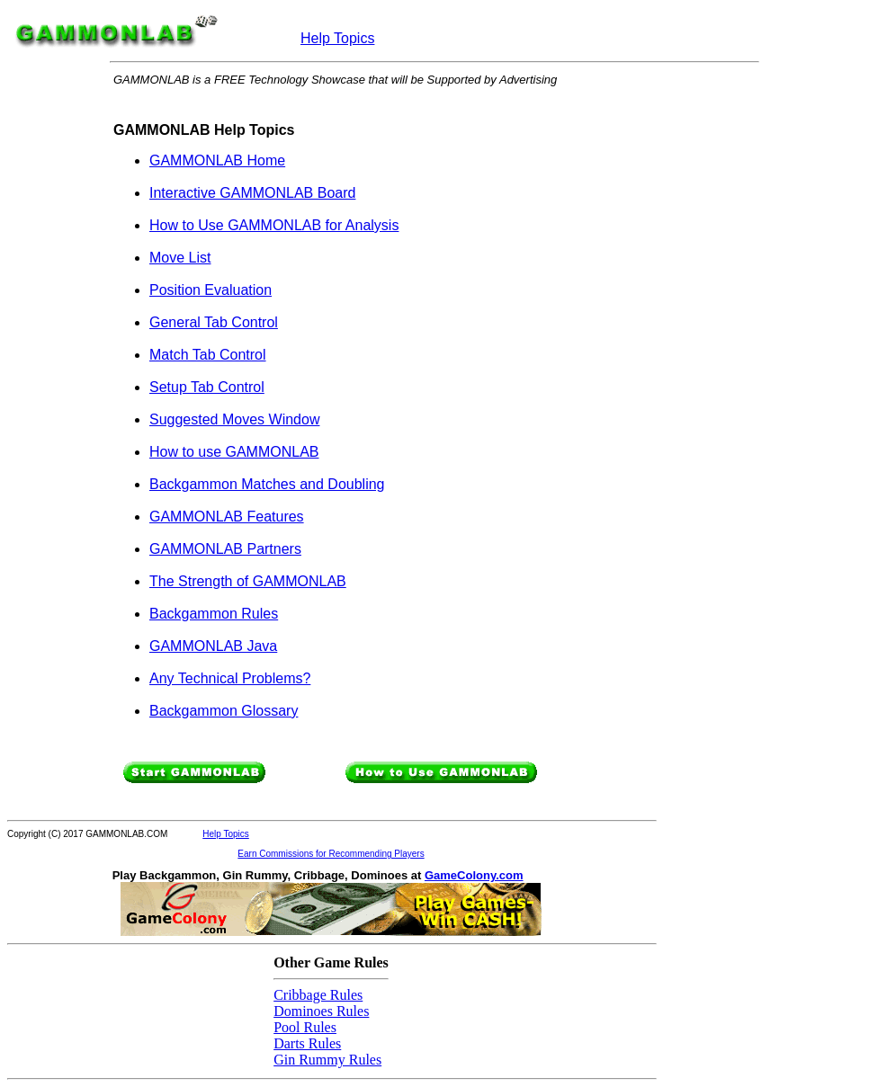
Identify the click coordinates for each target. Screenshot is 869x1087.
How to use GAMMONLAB (234, 451)
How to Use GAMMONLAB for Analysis (274, 225)
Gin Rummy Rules (327, 1059)
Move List (180, 257)
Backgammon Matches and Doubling (266, 484)
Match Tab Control (207, 354)
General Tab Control (213, 322)
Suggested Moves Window (234, 419)
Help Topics (337, 38)
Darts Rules (307, 1043)
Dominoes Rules (321, 1011)
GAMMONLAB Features (226, 516)
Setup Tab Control (206, 387)
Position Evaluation (210, 290)
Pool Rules (304, 1027)
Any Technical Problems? (229, 678)
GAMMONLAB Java (213, 646)
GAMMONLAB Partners (225, 549)
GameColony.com (474, 875)
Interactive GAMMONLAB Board (252, 192)
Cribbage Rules (318, 994)
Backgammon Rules (213, 613)
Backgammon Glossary (223, 710)
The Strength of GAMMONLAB (247, 581)
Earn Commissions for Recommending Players (330, 854)
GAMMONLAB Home (217, 160)
